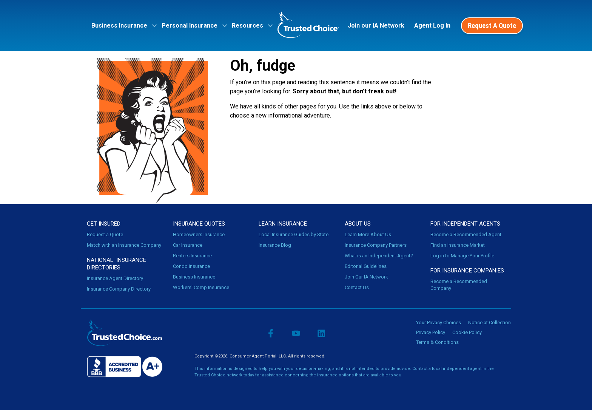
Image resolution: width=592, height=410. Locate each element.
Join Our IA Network (366, 277)
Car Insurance (187, 245)
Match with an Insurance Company (124, 245)
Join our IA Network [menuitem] (376, 25)
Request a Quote (105, 234)
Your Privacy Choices (438, 322)
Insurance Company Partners (376, 245)
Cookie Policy (467, 332)
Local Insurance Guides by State (293, 234)
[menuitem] (121, 25)
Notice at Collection (489, 322)
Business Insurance (194, 277)
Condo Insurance (191, 266)
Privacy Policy (430, 332)
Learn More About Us (368, 234)
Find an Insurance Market (457, 245)
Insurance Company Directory (119, 289)
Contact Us (357, 287)
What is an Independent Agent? (379, 255)
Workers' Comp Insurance (201, 287)
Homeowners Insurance (199, 234)
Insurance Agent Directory (115, 278)
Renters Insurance (192, 255)
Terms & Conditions (437, 342)
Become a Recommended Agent (465, 234)
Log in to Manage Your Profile (462, 255)
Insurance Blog (275, 245)
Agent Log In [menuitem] (432, 25)
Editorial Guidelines (366, 266)
